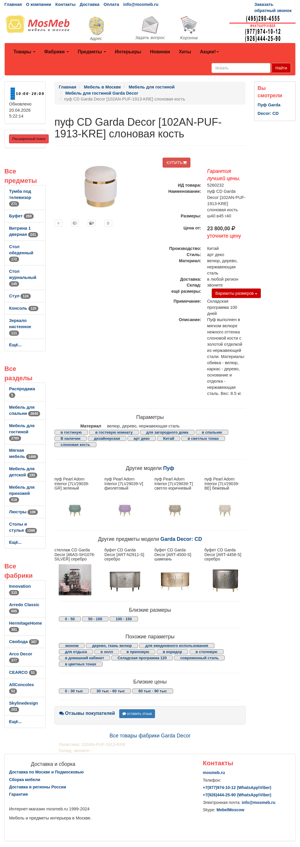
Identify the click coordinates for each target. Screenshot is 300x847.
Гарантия (18, 794)
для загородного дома (167, 432)
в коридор (172, 652)
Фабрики (56, 51)
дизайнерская (107, 438)
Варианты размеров (236, 293)
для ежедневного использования (176, 645)
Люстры (23, 511)
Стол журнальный (22, 277)
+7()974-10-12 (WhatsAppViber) (237, 787)
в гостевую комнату (114, 432)
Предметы (92, 51)
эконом (72, 645)
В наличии (71, 438)
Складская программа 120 (142, 658)
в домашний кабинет (84, 658)
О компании (38, 4)
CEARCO (23, 672)
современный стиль (199, 658)
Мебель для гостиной (22, 431)
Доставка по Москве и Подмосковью (46, 772)
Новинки (160, 51)
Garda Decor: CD (181, 539)
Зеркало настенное (20, 326)
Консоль (23, 308)
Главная (13, 4)
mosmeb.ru (214, 772)
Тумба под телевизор (20, 197)
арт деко (142, 438)
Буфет (21, 216)
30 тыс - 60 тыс (110, 691)
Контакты (65, 4)
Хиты (185, 51)
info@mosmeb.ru (140, 4)
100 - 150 (124, 619)
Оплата (111, 4)
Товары (24, 51)
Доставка (89, 4)
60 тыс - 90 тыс (152, 691)
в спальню (212, 432)
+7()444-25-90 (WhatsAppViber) (237, 795)
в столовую (207, 652)
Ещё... (15, 344)
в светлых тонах (203, 438)
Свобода (24, 641)
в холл (106, 652)
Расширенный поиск (28, 139)
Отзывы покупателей (87, 713)
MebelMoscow (230, 809)
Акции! (209, 51)
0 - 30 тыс (74, 691)
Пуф (168, 468)
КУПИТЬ (176, 162)
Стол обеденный (21, 252)
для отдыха (76, 652)
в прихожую (138, 652)
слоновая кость (75, 444)
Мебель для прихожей (22, 493)
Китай (168, 438)
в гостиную (71, 432)
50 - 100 (95, 619)
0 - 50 (70, 619)
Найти (281, 68)
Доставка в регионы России (37, 787)
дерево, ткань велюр (112, 645)
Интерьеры (128, 51)
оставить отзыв (137, 714)
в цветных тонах (80, 664)
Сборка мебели (24, 779)
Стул (20, 296)
